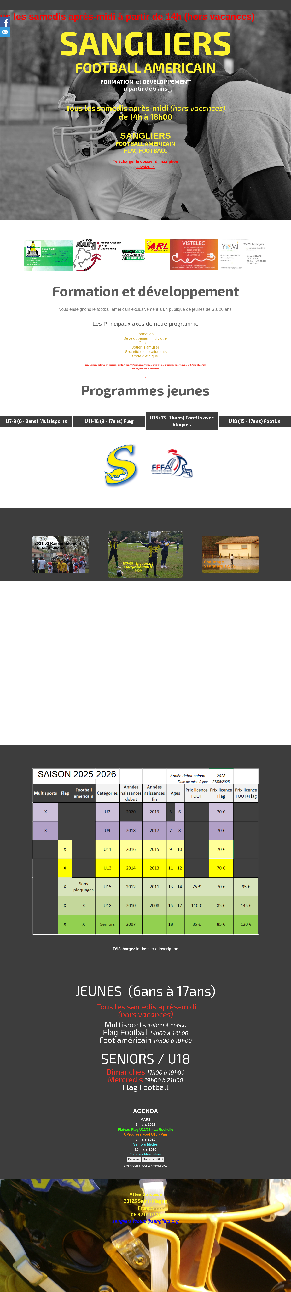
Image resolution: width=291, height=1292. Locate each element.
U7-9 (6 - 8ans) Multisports (36, 421)
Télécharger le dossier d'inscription (145, 161)
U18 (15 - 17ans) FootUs (255, 421)
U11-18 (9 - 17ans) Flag (109, 421)
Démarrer (134, 1159)
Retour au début (153, 1159)
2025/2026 (145, 167)
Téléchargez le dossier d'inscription (145, 949)
